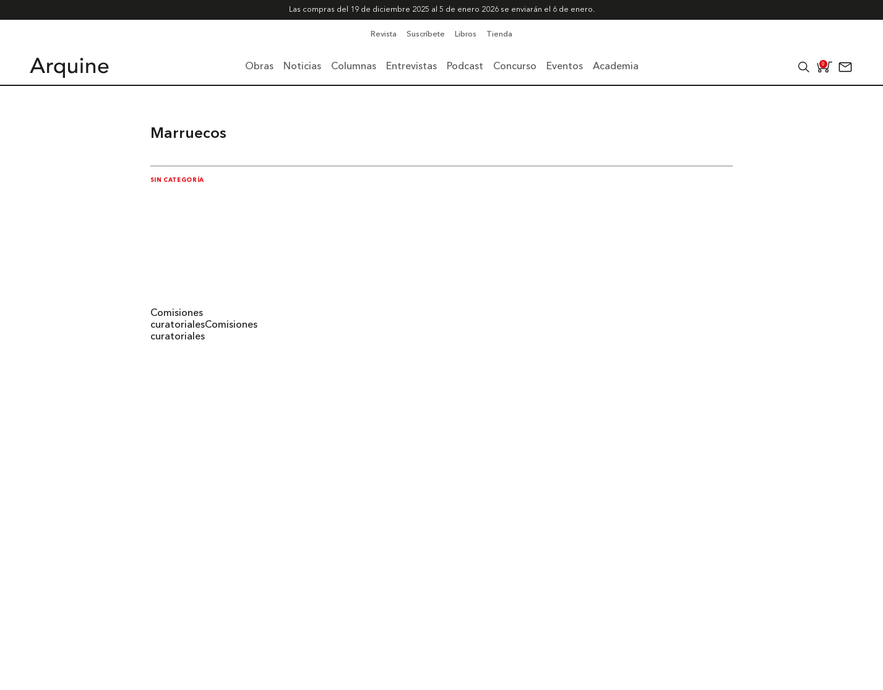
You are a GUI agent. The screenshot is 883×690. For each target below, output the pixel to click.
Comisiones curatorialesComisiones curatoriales (203, 325)
